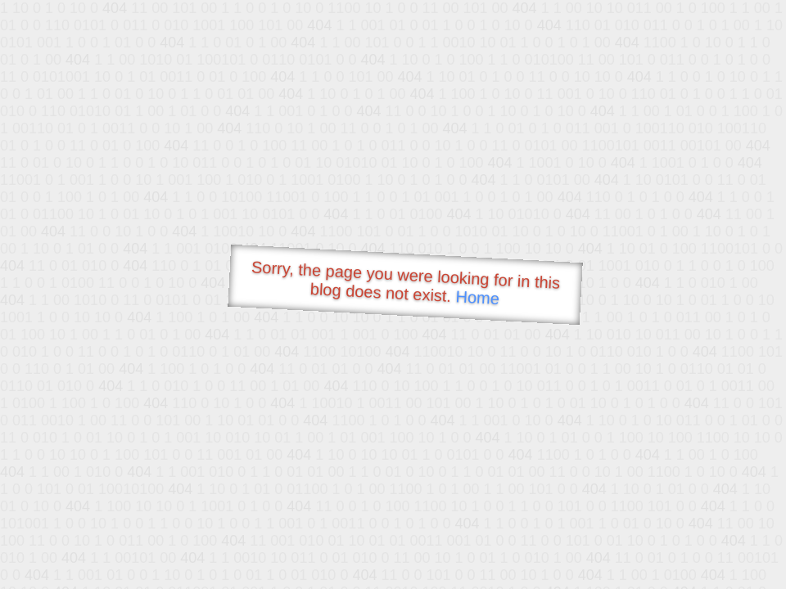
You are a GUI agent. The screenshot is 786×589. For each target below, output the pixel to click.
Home (477, 297)
